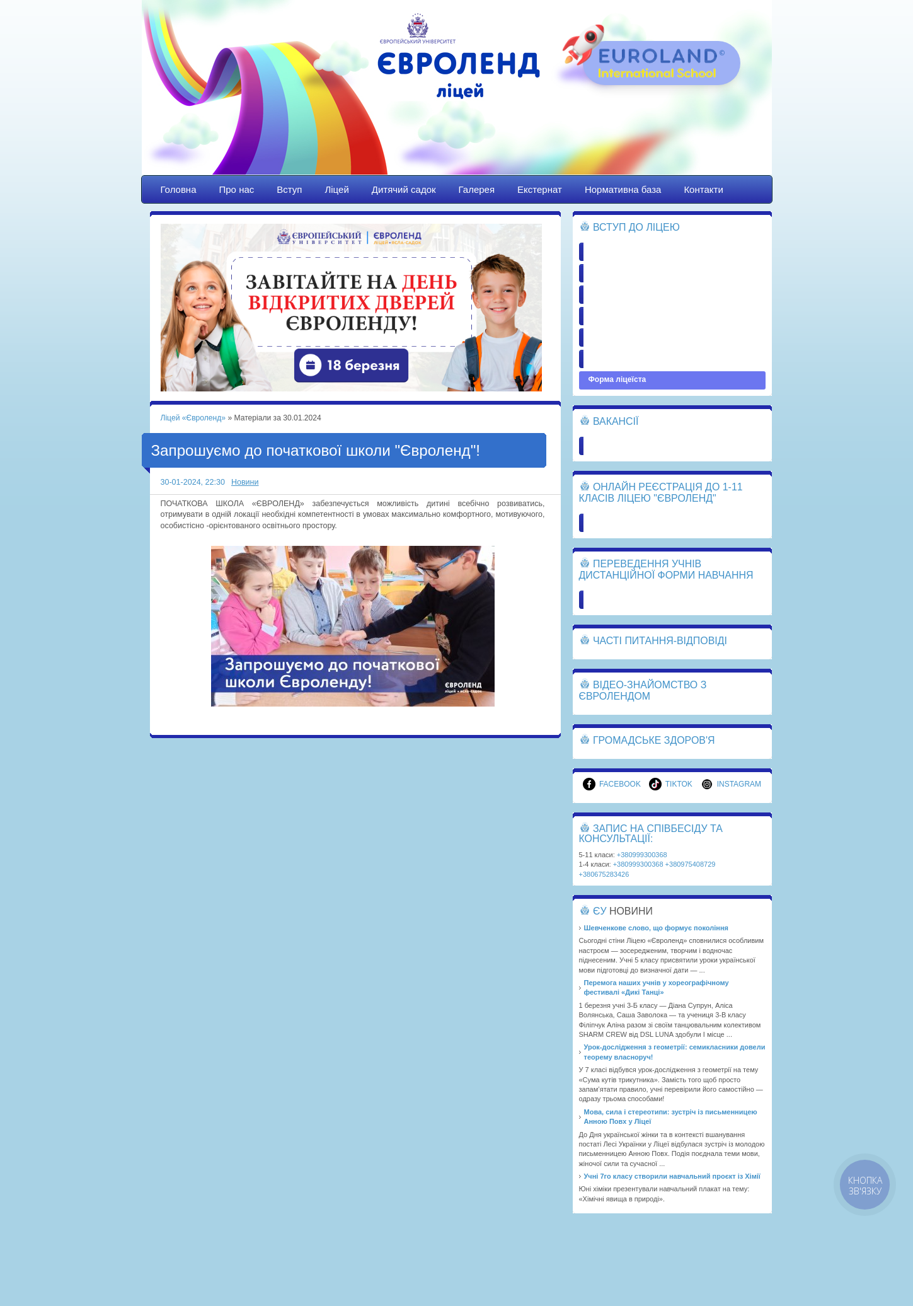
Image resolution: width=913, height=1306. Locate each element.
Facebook (612, 784)
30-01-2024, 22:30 (193, 482)
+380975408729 (690, 864)
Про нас (237, 189)
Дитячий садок (404, 189)
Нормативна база (623, 189)
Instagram (731, 784)
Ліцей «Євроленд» (457, 99)
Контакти (703, 189)
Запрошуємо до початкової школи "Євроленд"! (315, 450)
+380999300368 (642, 854)
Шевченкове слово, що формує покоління (656, 928)
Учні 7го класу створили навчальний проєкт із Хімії (672, 1176)
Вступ (289, 189)
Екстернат (539, 189)
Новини (245, 482)
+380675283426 (604, 874)
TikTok (670, 784)
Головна (179, 189)
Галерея (477, 189)
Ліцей (336, 189)
